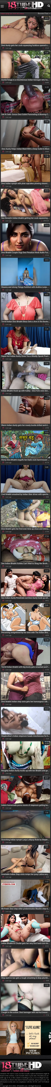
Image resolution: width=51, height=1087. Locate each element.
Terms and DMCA (21, 1071)
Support (5, 1071)
